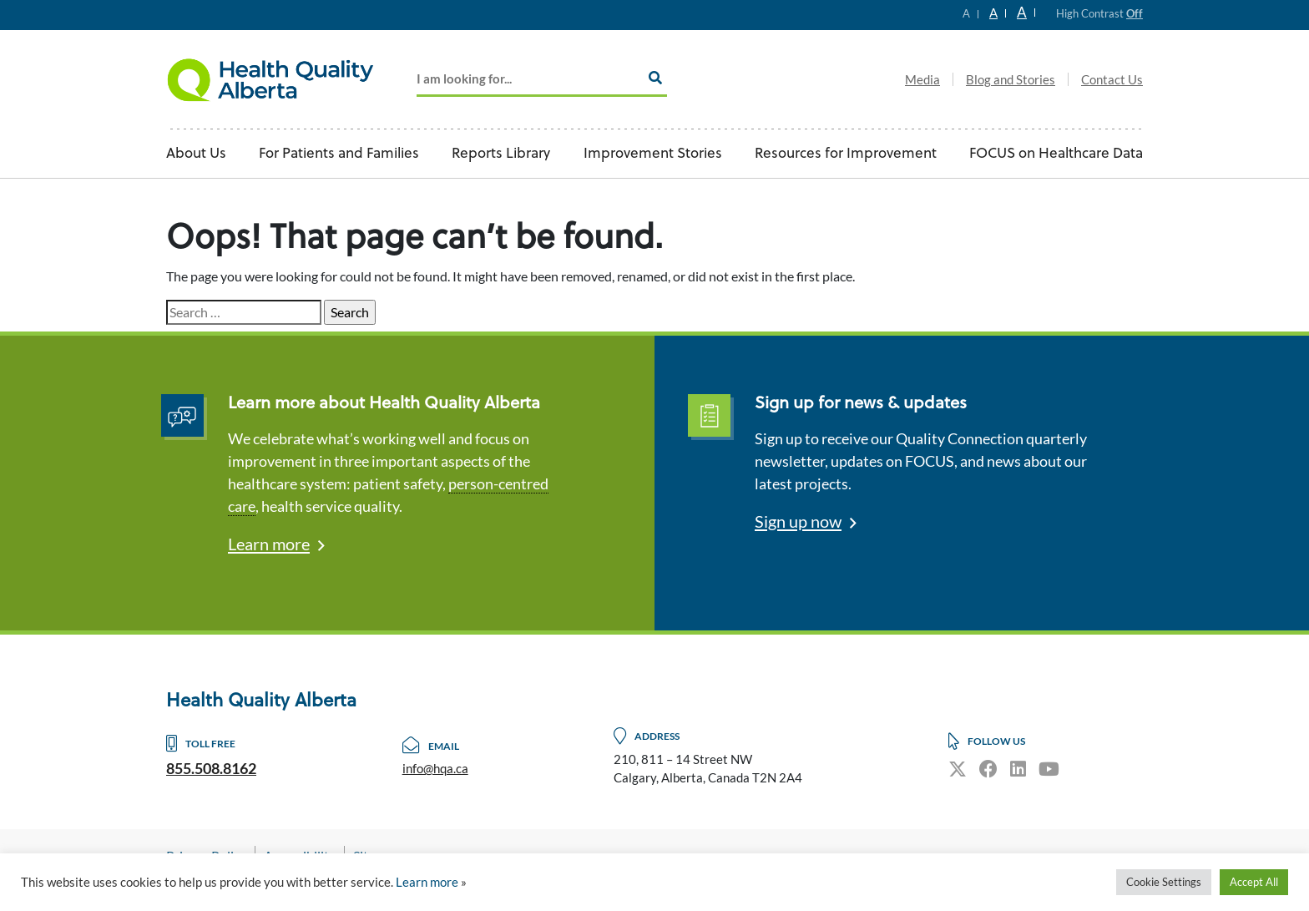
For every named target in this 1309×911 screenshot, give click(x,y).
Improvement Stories (653, 154)
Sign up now (798, 521)
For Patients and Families (339, 154)
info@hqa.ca (435, 768)
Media (922, 79)
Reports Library (501, 154)
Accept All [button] (1254, 881)
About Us (196, 154)
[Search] (655, 78)
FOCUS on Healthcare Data (1056, 154)
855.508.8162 (211, 768)
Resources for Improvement (846, 154)
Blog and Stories (1010, 79)
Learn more (269, 544)
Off (1134, 13)
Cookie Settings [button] (1163, 881)
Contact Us (1112, 79)
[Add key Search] (542, 80)
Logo (270, 79)
